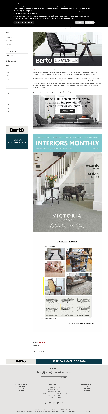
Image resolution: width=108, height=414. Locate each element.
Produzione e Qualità (21, 395)
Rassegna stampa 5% (11, 55)
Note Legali (63, 411)
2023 (7, 76)
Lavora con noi (21, 393)
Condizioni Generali (87, 393)
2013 (7, 112)
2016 (7, 101)
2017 (7, 97)
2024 (7, 72)
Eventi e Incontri (10, 37)
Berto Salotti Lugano (54, 397)
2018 (7, 94)
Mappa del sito (71, 411)
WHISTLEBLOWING (87, 397)
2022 (7, 79)
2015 (7, 104)
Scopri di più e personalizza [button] (24, 22)
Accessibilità (88, 411)
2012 (7, 115)
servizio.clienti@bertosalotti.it (65, 409)
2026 (7, 65)
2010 (7, 122)
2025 (7, 68)
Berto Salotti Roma (54, 389)
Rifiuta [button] (80, 22)
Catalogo (87, 389)
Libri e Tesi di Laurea (11, 51)
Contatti (21, 391)
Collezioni (8, 44)
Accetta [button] (89, 22)
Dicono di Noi (9, 41)
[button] (93, 4)
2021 (7, 83)
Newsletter (86, 391)
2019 (7, 90)
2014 (7, 108)
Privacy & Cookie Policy (87, 395)
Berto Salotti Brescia (54, 395)
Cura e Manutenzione (21, 397)
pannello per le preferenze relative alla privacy (62, 18)
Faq (87, 387)
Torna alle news (37, 335)
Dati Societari (55, 411)
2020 (7, 86)
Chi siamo (21, 389)
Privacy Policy (80, 411)
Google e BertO (10, 48)
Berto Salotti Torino (54, 391)
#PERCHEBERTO (21, 399)
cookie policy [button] (28, 10)
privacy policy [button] (62, 6)
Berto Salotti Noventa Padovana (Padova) (54, 393)
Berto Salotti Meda (54, 387)
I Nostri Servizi (21, 387)
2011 (7, 119)
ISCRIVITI (63, 377)
